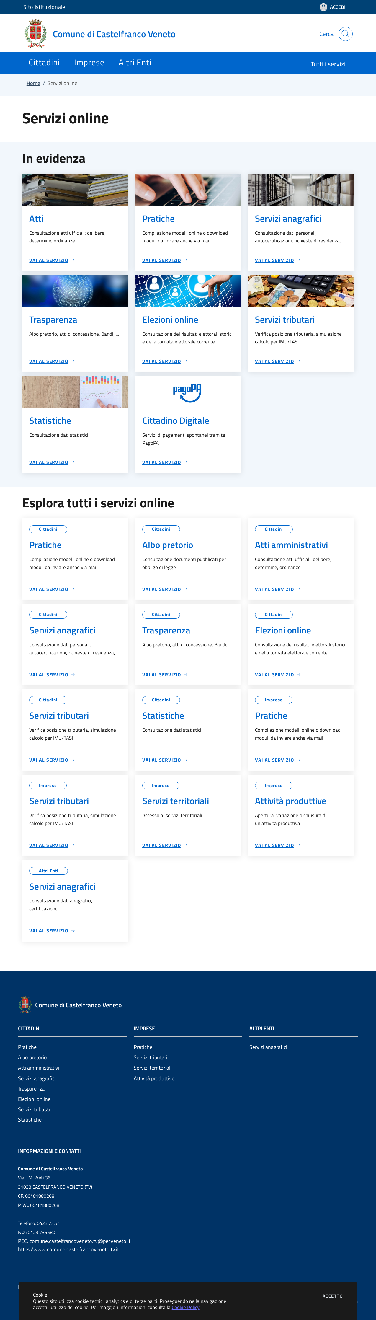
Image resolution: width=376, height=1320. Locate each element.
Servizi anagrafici (37, 1078)
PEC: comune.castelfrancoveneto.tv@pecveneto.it (74, 1241)
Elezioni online (34, 1099)
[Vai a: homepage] (102, 34)
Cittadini (48, 529)
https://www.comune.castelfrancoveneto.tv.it (68, 1249)
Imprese (273, 699)
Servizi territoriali (152, 1068)
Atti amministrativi (38, 1068)
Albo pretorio (32, 1057)
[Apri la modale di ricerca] (346, 34)
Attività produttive (154, 1078)
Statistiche (30, 1120)
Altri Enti (48, 870)
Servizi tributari (35, 1109)
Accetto (333, 1296)
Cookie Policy (186, 1307)
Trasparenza (31, 1089)
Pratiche (27, 1047)
